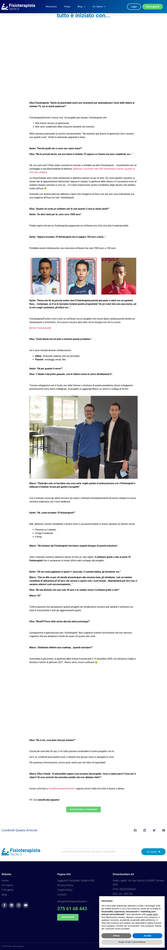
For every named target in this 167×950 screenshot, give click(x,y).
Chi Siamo (99, 6)
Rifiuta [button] (116, 936)
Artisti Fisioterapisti (40, 328)
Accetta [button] (147, 936)
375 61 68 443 (72, 908)
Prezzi (67, 6)
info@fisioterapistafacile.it (62, 788)
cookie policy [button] (152, 914)
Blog (81, 6)
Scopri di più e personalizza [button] (131, 942)
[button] (135, 830)
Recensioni (51, 6)
